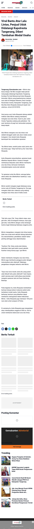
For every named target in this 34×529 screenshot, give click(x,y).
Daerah (17, 7)
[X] (6, 329)
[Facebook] (2, 329)
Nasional (10, 7)
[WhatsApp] (13, 329)
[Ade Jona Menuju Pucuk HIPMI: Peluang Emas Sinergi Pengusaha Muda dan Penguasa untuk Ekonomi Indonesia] (5, 492)
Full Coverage (17, 446)
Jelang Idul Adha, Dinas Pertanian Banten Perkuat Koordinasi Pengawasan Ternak (22, 501)
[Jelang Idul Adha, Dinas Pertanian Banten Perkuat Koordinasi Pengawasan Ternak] (5, 502)
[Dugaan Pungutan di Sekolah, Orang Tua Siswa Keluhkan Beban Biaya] (5, 460)
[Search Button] (31, 3)
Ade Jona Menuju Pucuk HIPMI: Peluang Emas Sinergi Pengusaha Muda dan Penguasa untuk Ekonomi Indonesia (22, 490)
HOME (3, 7)
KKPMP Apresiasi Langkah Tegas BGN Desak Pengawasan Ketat (22, 469)
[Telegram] (9, 329)
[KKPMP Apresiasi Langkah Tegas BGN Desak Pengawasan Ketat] (5, 471)
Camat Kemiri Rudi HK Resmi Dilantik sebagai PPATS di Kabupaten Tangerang (21, 480)
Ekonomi (24, 7)
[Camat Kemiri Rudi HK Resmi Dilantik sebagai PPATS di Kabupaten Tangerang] (5, 481)
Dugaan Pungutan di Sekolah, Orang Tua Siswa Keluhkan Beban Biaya (21, 459)
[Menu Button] (2, 3)
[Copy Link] (16, 329)
